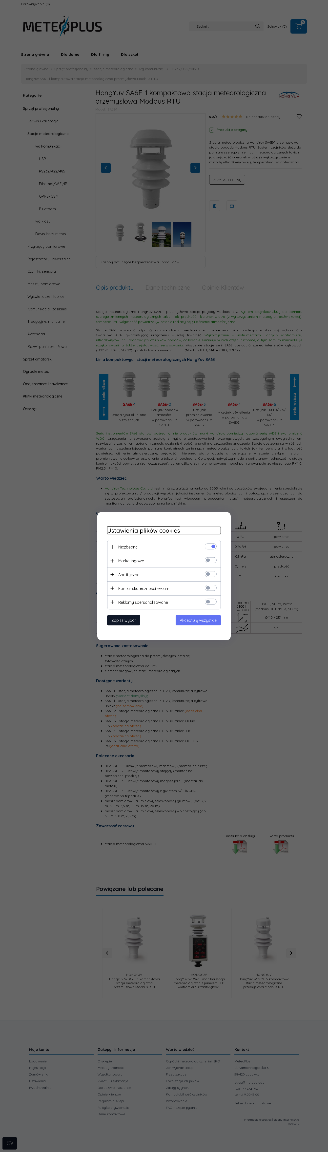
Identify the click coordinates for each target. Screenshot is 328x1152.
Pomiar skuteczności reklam (143, 588)
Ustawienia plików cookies (143, 530)
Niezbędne (128, 546)
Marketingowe (131, 560)
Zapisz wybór (123, 620)
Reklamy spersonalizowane (143, 602)
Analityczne (128, 574)
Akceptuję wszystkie (198, 620)
